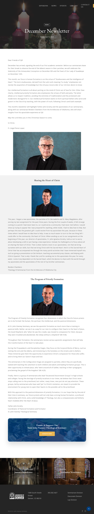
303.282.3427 (52, 493)
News (47, 24)
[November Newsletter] (70, 471)
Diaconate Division (75, 496)
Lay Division (72, 500)
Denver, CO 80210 (34, 498)
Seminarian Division (75, 493)
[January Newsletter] (23, 471)
